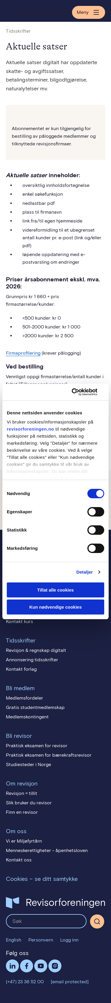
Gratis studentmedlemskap (35, 707)
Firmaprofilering (23, 353)
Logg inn (69, 940)
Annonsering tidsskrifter (32, 659)
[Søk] (97, 921)
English (13, 940)
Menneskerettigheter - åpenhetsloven (47, 850)
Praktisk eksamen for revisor (36, 745)
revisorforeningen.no (30, 428)
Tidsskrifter (18, 31)
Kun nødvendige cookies (55, 607)
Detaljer (84, 571)
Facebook (26, 965)
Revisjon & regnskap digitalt (36, 650)
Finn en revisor (22, 812)
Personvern (40, 940)
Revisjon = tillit (21, 793)
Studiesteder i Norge (28, 764)
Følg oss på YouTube (40, 965)
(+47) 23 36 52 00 (25, 981)
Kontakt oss (19, 860)
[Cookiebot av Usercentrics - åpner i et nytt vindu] (79, 392)
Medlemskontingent (27, 717)
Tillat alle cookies (55, 589)
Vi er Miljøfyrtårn (24, 841)
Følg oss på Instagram (54, 965)
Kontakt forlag (21, 669)
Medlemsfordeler (24, 698)
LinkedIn (12, 965)
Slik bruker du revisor (29, 803)
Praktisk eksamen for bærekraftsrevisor (49, 755)
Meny (88, 12)
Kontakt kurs (19, 621)
